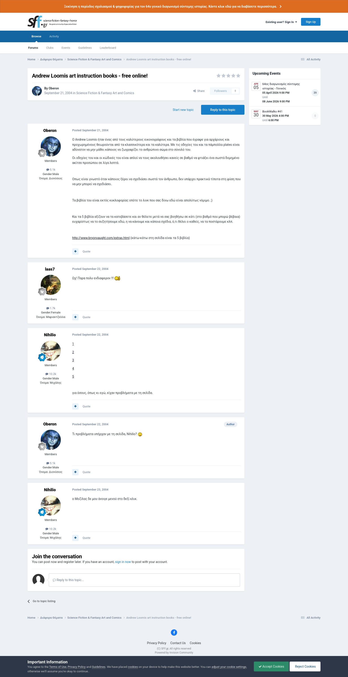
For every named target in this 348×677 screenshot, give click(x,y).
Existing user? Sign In (281, 22)
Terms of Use (57, 667)
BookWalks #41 (272, 111)
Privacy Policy (156, 643)
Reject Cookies (305, 666)
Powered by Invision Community (174, 652)
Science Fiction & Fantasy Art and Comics (105, 93)
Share (199, 91)
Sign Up (311, 21)
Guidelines (85, 47)
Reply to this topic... (68, 580)
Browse (36, 38)
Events (66, 47)
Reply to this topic (222, 110)
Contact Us (178, 643)
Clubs (49, 47)
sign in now (123, 562)
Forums (33, 47)
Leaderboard (108, 47)
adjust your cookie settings (229, 667)
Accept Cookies (271, 666)
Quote (86, 251)
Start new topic (183, 110)
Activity (54, 36)
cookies (133, 667)
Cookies (195, 643)
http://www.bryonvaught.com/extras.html (101, 238)
